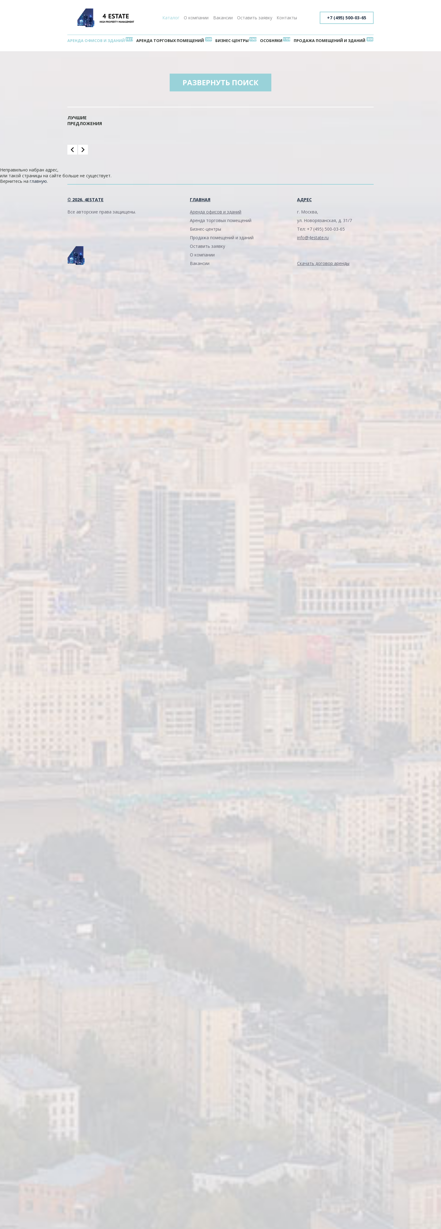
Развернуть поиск (220, 83)
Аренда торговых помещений (170, 40)
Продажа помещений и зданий (329, 40)
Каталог (170, 18)
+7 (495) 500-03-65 (346, 18)
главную (38, 181)
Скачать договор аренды (323, 263)
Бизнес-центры (232, 40)
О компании (196, 18)
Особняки (271, 40)
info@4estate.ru (313, 237)
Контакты (287, 18)
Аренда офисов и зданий (96, 40)
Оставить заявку (254, 18)
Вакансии (223, 18)
